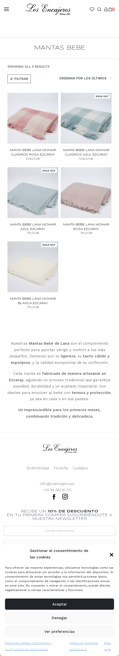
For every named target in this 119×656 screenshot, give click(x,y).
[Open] (92, 9)
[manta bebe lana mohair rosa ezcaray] (86, 192)
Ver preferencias (59, 631)
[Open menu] (6, 9)
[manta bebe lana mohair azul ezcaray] (32, 192)
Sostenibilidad (37, 468)
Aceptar (59, 604)
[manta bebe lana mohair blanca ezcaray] (32, 266)
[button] (111, 554)
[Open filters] (19, 78)
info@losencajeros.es (57, 484)
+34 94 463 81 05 (57, 490)
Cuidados (80, 468)
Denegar (59, 618)
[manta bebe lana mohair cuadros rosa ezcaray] (32, 118)
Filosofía (61, 468)
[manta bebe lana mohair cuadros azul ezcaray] (86, 118)
